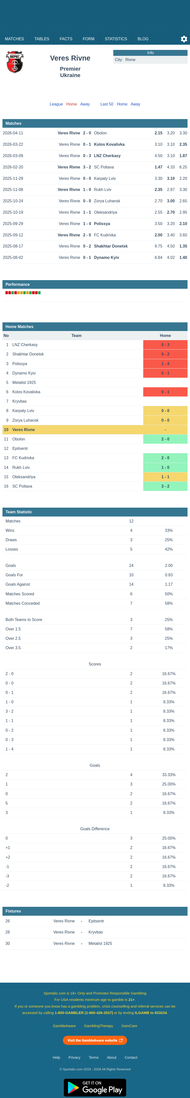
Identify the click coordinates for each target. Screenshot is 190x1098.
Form (89, 39)
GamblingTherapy (98, 1026)
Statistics (116, 39)
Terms (94, 1057)
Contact (131, 1057)
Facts (66, 39)
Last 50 (106, 104)
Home (122, 104)
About (111, 1057)
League (56, 104)
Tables (41, 39)
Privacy (74, 1057)
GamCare (129, 1026)
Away (85, 104)
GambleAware (64, 1026)
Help (56, 1057)
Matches (14, 39)
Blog (143, 39)
